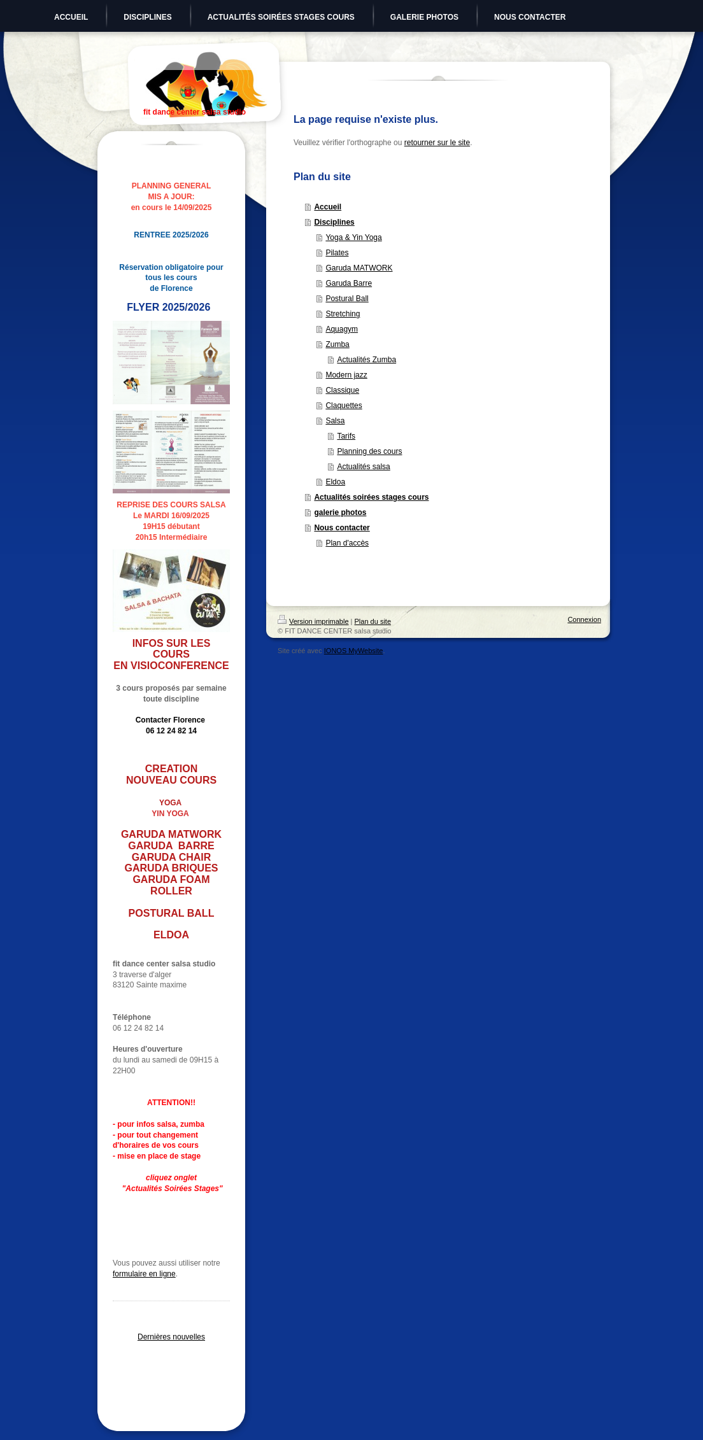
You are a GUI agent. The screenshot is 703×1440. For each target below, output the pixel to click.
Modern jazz (346, 375)
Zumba (337, 344)
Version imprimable (313, 621)
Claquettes (343, 405)
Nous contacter (341, 527)
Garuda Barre (348, 283)
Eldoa (335, 481)
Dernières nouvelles (171, 1336)
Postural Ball (346, 298)
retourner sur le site (437, 142)
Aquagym (341, 329)
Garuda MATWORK (358, 268)
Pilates (336, 252)
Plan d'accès (347, 543)
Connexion (584, 619)
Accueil (327, 206)
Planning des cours (369, 451)
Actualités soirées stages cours (371, 497)
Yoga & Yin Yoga (353, 237)
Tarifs (346, 436)
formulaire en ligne (144, 1273)
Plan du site (373, 621)
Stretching (342, 313)
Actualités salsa (363, 466)
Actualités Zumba (366, 359)
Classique (342, 390)
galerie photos (340, 512)
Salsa (334, 420)
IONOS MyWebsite (353, 650)
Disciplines (334, 222)
